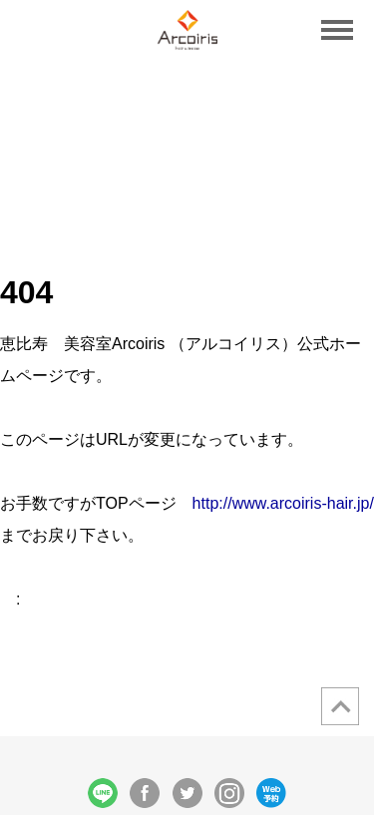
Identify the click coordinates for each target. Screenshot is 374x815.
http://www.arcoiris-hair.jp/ (283, 503)
